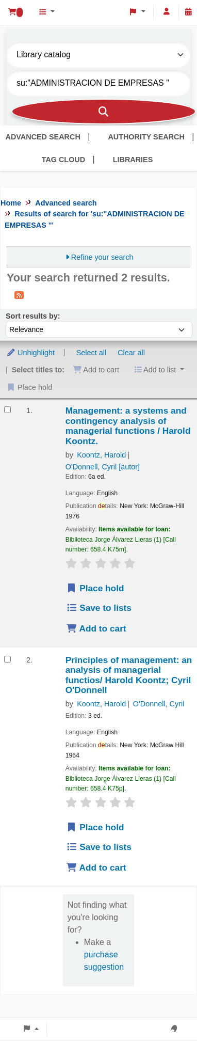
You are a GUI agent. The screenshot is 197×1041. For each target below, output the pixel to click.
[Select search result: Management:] (7, 409)
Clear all (131, 353)
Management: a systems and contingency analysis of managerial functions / (128, 426)
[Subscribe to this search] (19, 295)
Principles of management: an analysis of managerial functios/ (128, 675)
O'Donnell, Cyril (102, 467)
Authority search (146, 137)
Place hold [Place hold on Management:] (95, 588)
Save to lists (99, 608)
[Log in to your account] (166, 12)
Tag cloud (63, 159)
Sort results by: (33, 316)
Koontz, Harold (101, 455)
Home (11, 203)
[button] (15, 12)
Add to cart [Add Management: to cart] (96, 628)
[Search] (103, 111)
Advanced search (43, 137)
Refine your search (102, 257)
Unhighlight (30, 353)
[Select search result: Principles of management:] (7, 659)
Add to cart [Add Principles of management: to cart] (96, 867)
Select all (91, 353)
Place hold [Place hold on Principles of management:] (95, 827)
